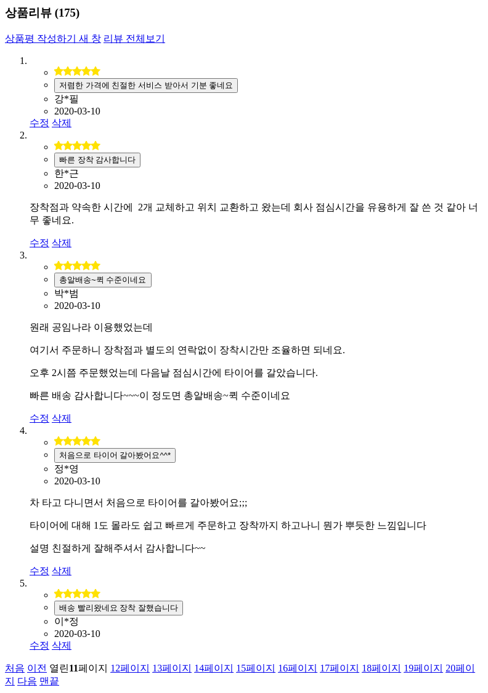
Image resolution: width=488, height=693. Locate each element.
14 (214, 668)
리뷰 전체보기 (134, 38)
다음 (27, 681)
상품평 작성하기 (53, 38)
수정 (39, 123)
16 (297, 668)
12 (130, 668)
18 (381, 668)
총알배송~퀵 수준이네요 (103, 279)
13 (172, 668)
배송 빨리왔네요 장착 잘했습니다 (118, 607)
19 (423, 668)
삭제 (61, 123)
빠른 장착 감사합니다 (97, 159)
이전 (37, 668)
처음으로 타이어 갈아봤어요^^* (115, 455)
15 (255, 668)
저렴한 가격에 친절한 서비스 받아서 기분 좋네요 (146, 85)
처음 (15, 668)
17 (339, 668)
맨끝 (49, 681)
